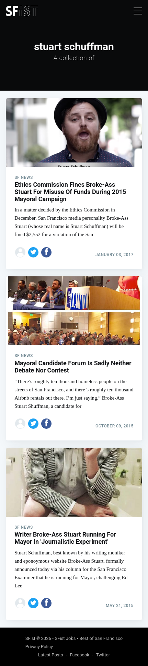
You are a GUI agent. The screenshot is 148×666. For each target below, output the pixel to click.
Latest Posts (50, 654)
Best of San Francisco (101, 638)
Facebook (79, 654)
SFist (30, 638)
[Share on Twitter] (33, 252)
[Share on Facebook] (46, 252)
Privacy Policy (39, 646)
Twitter (103, 654)
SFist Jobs (65, 638)
